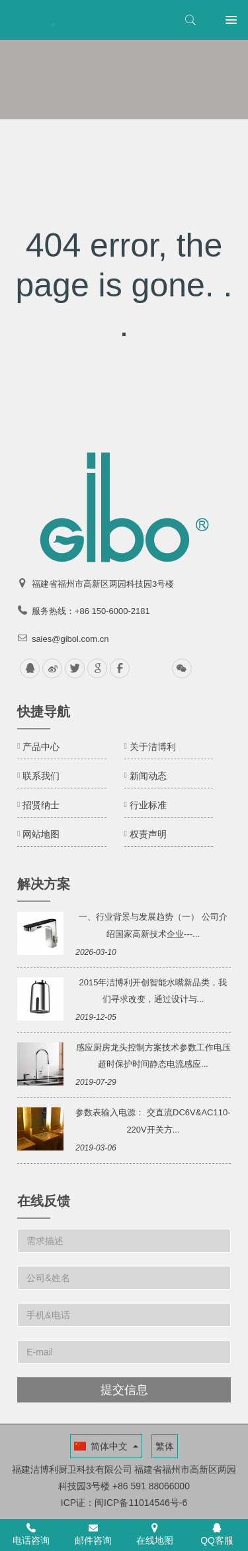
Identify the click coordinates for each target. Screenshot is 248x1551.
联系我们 (41, 776)
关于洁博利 (153, 746)
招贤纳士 (41, 805)
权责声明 (148, 834)
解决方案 (43, 884)
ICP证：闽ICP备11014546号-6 (124, 1502)
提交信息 (124, 1389)
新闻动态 (148, 776)
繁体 (164, 1446)
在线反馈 (43, 1201)
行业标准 (148, 805)
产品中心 (41, 746)
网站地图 (41, 834)
